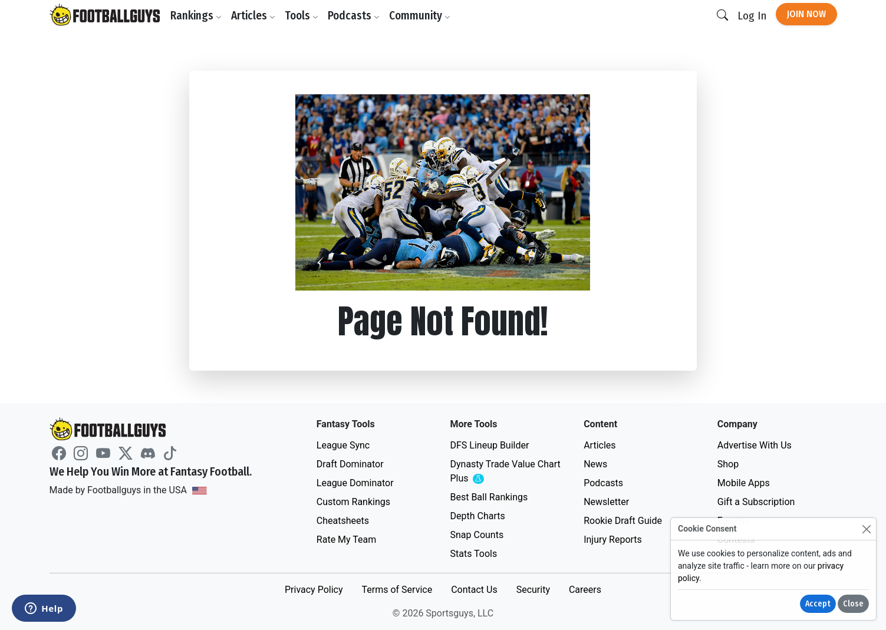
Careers (585, 589)
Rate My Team (346, 539)
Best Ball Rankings (489, 497)
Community (420, 15)
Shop (728, 464)
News (595, 464)
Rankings (196, 15)
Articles (254, 15)
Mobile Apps (743, 483)
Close (853, 604)
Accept (818, 604)
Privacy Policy (314, 589)
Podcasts (354, 15)
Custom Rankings (353, 501)
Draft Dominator (350, 464)
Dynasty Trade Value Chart (505, 472)
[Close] (866, 529)
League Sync (343, 445)
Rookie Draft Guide (623, 520)
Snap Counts (476, 534)
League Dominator (355, 483)
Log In (751, 15)
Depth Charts (477, 516)
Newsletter (606, 501)
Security (533, 589)
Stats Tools (473, 553)
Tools (302, 15)
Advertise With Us (754, 445)
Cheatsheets (343, 520)
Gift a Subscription (756, 501)
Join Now (806, 13)
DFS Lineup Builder (489, 445)
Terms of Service (396, 589)
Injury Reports (613, 539)
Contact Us (474, 589)
